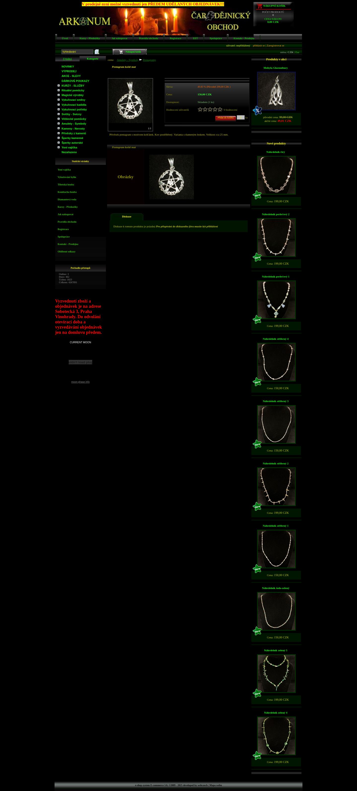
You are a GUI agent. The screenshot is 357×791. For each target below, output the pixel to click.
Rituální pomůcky (73, 90)
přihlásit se (259, 45)
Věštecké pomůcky (74, 118)
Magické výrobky (73, 95)
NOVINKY (68, 66)
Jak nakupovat (119, 38)
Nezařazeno (69, 152)
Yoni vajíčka (69, 147)
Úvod (65, 38)
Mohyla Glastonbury (276, 67)
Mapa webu (215, 785)
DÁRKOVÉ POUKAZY (75, 80)
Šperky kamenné (72, 138)
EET (195, 38)
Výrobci (67, 58)
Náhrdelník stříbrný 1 (275, 525)
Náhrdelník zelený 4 (275, 712)
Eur (297, 52)
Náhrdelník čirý (276, 151)
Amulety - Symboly (74, 123)
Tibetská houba (66, 184)
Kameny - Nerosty (73, 128)
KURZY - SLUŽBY (73, 85)
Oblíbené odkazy (67, 251)
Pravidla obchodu (148, 38)
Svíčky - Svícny (72, 114)
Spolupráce (216, 38)
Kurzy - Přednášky (90, 38)
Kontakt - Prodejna (244, 38)
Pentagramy (149, 59)
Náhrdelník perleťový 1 (276, 276)
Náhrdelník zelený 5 (275, 650)
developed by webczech (195, 785)
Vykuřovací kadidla (74, 104)
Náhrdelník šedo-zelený (275, 587)
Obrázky (117, 143)
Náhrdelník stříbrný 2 (275, 463)
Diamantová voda (67, 199)
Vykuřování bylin (67, 177)
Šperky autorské (72, 142)
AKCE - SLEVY (71, 75)
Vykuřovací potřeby (74, 109)
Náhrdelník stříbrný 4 (275, 338)
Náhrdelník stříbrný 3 (275, 401)
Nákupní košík (274, 5)
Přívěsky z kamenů (74, 133)
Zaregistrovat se (275, 45)
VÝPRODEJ (69, 71)
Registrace (175, 38)
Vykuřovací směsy (74, 99)
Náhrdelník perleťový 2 (276, 214)
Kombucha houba (67, 192)
